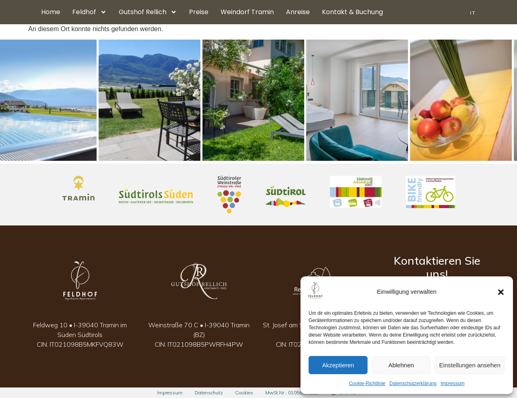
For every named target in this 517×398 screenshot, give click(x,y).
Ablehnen (401, 365)
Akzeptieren (338, 365)
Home (50, 12)
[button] (501, 292)
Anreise (298, 12)
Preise (198, 12)
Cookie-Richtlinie (367, 383)
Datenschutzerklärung (413, 383)
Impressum (452, 383)
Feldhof (89, 12)
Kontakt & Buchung (352, 12)
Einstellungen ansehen (469, 365)
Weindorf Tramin (247, 12)
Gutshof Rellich (148, 12)
